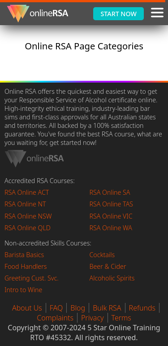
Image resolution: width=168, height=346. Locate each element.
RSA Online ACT (26, 192)
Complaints (55, 318)
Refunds (142, 308)
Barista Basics (24, 254)
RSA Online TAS (112, 204)
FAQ (56, 308)
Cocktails (102, 254)
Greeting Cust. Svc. (31, 278)
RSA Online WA (111, 227)
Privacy (92, 318)
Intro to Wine (23, 289)
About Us (27, 308)
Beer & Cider (108, 266)
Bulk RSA (107, 308)
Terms (121, 318)
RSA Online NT (25, 204)
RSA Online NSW (28, 216)
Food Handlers (25, 266)
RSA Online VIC (111, 216)
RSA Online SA (110, 192)
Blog (77, 308)
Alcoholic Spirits (112, 278)
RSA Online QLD (27, 227)
